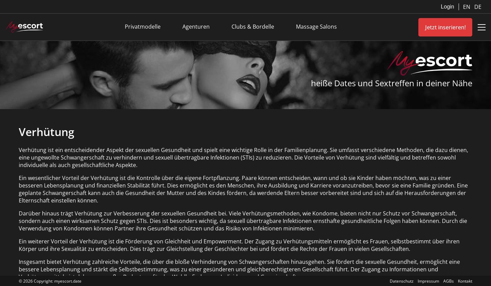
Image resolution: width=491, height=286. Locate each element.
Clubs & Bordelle (253, 26)
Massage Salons (316, 26)
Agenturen (196, 26)
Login (447, 7)
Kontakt (465, 281)
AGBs (448, 281)
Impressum (428, 281)
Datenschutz (402, 281)
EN (467, 7)
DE (477, 7)
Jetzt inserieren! (445, 27)
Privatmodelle (143, 26)
